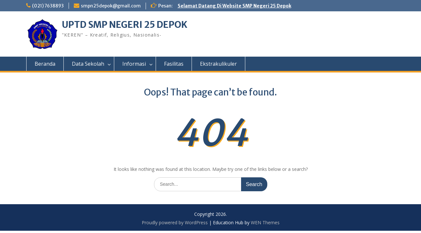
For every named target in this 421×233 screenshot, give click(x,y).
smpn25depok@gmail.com (111, 6)
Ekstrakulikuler (218, 63)
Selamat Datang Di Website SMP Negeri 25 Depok (235, 6)
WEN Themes (265, 222)
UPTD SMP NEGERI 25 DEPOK (125, 24)
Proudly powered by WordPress (175, 222)
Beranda (45, 63)
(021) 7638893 (48, 6)
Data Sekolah (88, 63)
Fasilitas (173, 63)
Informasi (134, 63)
